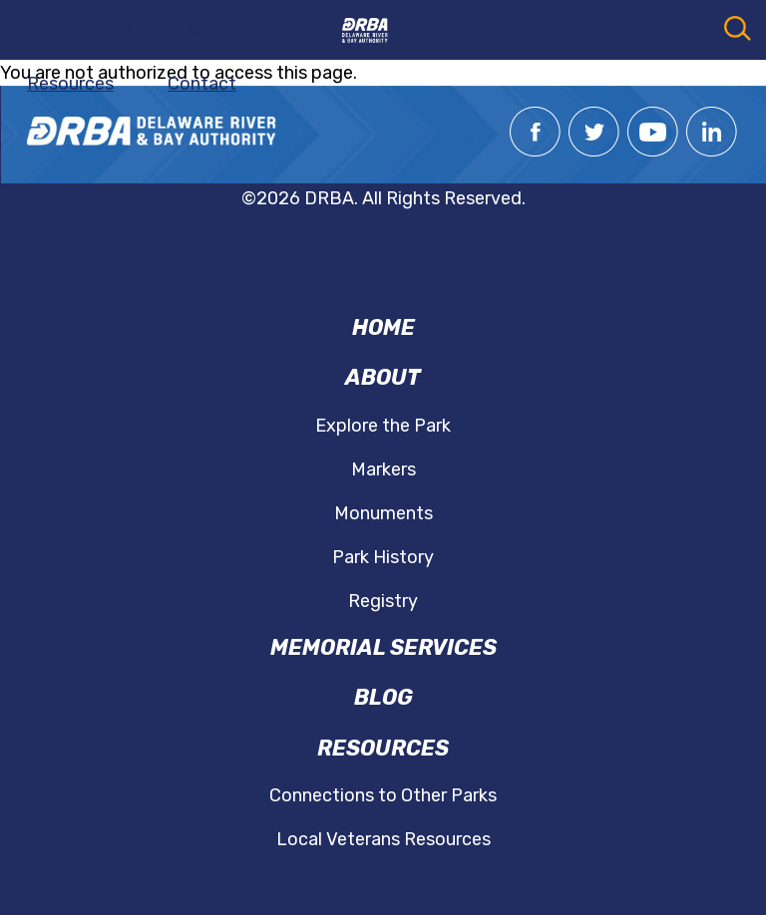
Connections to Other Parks (383, 795)
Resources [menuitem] (70, 84)
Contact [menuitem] (202, 84)
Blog (383, 697)
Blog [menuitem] (206, 30)
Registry (383, 601)
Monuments (383, 513)
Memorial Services (383, 647)
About (383, 377)
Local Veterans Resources (383, 839)
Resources (383, 748)
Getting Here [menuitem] (80, 30)
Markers (383, 469)
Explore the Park (383, 426)
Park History (383, 557)
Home (383, 327)
